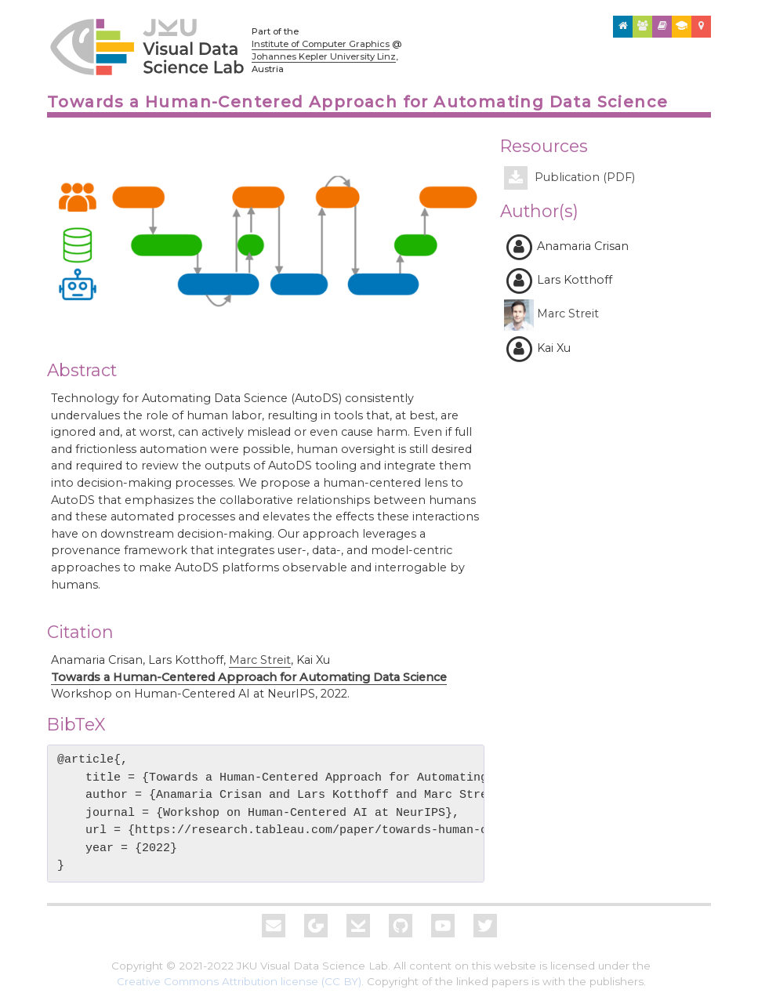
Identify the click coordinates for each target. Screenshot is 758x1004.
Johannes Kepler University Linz (324, 56)
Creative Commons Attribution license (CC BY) (239, 981)
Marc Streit (260, 660)
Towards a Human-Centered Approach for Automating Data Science (249, 677)
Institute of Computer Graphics (321, 43)
